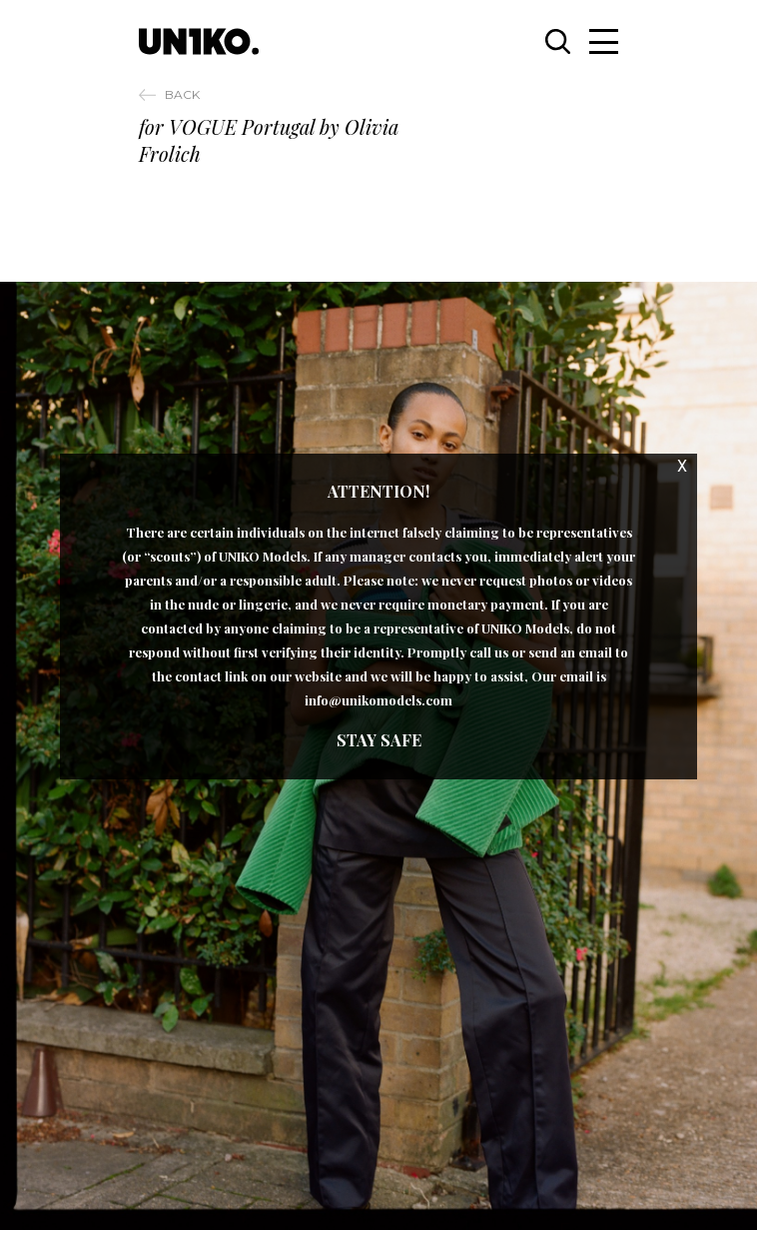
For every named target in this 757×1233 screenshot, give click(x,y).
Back (182, 94)
